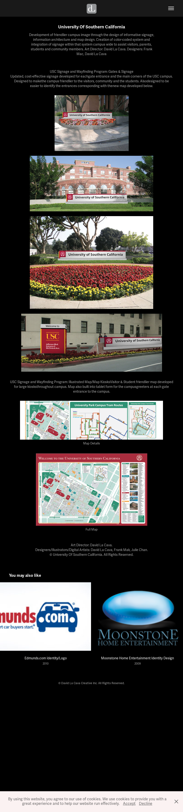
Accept (129, 803)
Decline (145, 803)
